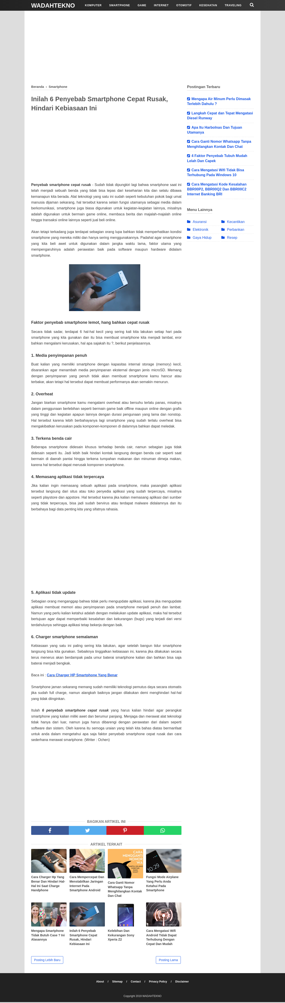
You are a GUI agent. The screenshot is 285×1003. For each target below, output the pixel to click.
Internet (161, 5)
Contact (136, 982)
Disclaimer (183, 982)
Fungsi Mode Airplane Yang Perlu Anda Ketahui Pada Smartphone (162, 884)
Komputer (93, 5)
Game (142, 5)
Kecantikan (235, 222)
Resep (232, 237)
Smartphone (119, 5)
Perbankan (235, 229)
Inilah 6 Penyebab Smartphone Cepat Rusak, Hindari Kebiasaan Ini (83, 938)
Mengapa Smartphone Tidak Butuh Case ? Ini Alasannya (48, 936)
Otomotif (184, 5)
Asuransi (199, 222)
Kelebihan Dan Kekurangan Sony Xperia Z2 (121, 936)
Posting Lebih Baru (47, 961)
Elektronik (200, 229)
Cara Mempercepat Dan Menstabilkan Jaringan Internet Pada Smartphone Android (86, 884)
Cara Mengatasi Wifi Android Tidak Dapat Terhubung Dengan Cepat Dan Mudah (161, 938)
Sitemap (117, 982)
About (99, 982)
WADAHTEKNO (53, 5)
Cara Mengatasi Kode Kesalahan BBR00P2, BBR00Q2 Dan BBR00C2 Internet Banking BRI (216, 189)
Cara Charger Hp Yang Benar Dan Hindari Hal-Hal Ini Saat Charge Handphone (48, 884)
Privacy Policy (159, 982)
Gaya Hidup (202, 237)
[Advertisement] (142, 47)
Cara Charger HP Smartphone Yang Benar (82, 676)
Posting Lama (168, 961)
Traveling (233, 5)
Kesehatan (208, 5)
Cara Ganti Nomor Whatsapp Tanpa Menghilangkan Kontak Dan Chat (125, 890)
